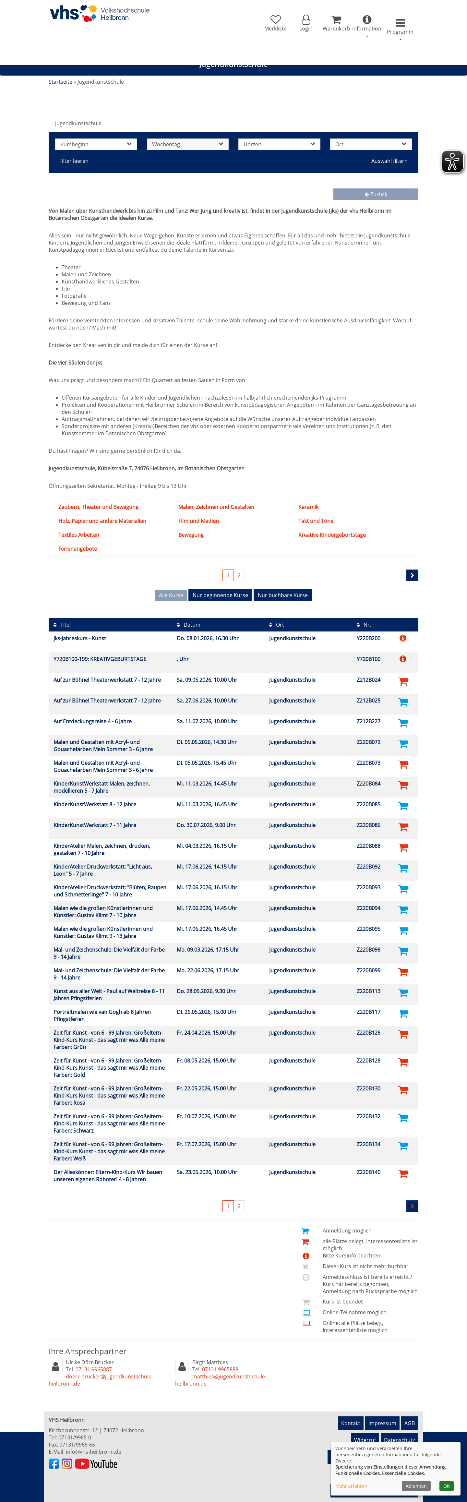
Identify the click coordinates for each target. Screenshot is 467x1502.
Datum (188, 619)
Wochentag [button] (188, 144)
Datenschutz (399, 1425)
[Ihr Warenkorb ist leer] (320, 27)
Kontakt (350, 1415)
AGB (409, 1415)
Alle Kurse (171, 595)
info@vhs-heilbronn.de (93, 1446)
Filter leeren (74, 160)
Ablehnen (416, 1486)
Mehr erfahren (351, 1486)
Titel (62, 619)
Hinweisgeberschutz (355, 1435)
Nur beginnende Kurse (220, 595)
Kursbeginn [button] (96, 144)
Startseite (60, 81)
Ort (276, 619)
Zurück (376, 194)
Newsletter (401, 1435)
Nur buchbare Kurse (283, 595)
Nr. (364, 619)
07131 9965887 (94, 1364)
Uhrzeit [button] (279, 144)
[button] (280, 27)
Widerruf (365, 1425)
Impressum (382, 1415)
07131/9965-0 (74, 1432)
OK (446, 1486)
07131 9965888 (220, 1364)
